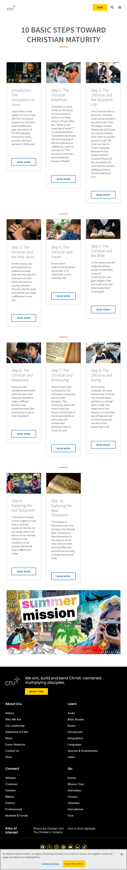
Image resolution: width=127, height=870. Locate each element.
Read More (24, 162)
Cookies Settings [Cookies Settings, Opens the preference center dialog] (50, 863)
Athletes (10, 777)
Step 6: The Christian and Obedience (22, 375)
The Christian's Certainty (48, 832)
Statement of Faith (16, 732)
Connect (12, 769)
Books (72, 725)
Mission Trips (76, 784)
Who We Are (13, 719)
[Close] (121, 854)
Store (8, 757)
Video (71, 757)
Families (10, 790)
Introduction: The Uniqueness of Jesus (23, 97)
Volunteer (74, 803)
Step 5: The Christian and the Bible (101, 251)
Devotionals (75, 732)
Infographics (75, 738)
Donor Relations (15, 744)
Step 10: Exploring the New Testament (61, 508)
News (8, 738)
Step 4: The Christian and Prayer (61, 252)
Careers (73, 796)
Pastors (10, 803)
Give (100, 7)
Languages (74, 744)
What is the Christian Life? (48, 828)
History (9, 713)
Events (72, 777)
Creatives (11, 784)
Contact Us (12, 750)
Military (9, 796)
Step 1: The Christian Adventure (60, 95)
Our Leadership (15, 725)
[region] (63, 859)
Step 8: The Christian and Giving (101, 375)
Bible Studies (76, 719)
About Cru (36, 691)
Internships (74, 790)
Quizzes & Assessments (83, 750)
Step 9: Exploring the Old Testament (23, 506)
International (75, 809)
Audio (71, 713)
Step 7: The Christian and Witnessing (61, 375)
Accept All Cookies (74, 863)
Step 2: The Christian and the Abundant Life (102, 97)
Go (70, 769)
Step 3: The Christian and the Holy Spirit (23, 252)
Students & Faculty (16, 815)
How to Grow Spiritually (81, 828)
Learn (72, 704)
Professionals (13, 809)
